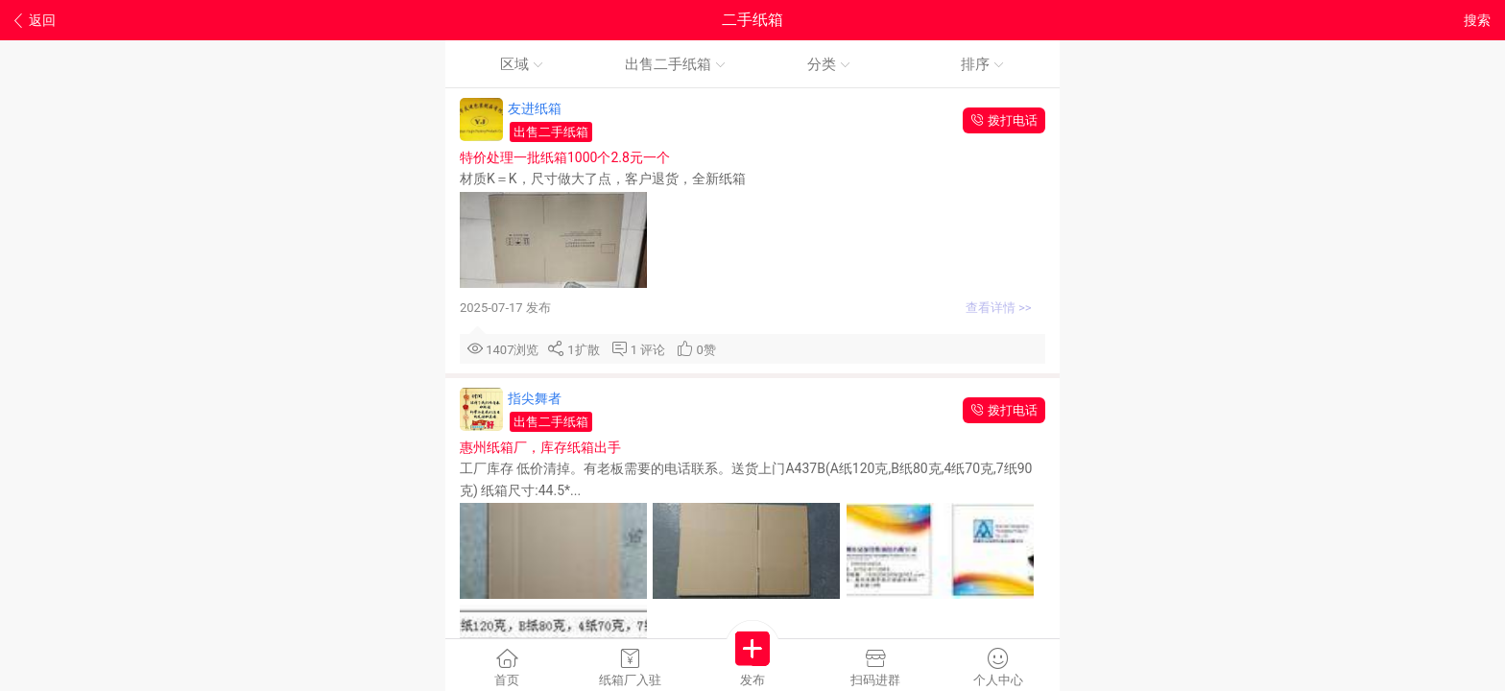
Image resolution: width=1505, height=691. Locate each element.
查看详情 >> (1000, 307)
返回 (35, 20)
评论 (656, 350)
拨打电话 (1004, 120)
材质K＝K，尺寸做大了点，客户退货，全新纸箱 (604, 178)
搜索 (1477, 20)
